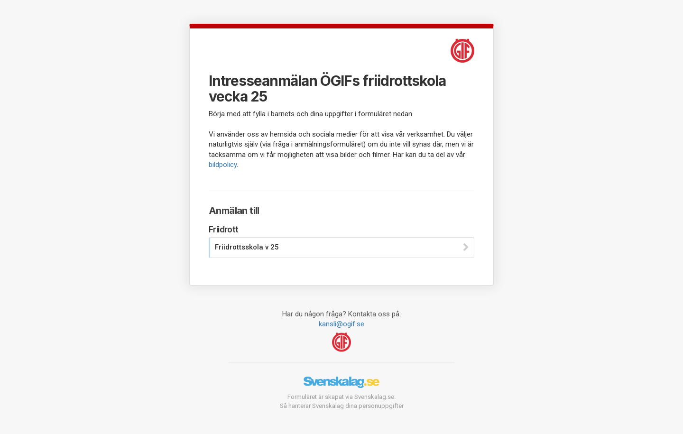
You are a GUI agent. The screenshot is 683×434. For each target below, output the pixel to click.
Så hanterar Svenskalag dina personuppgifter (342, 405)
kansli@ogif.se (341, 324)
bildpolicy (223, 164)
